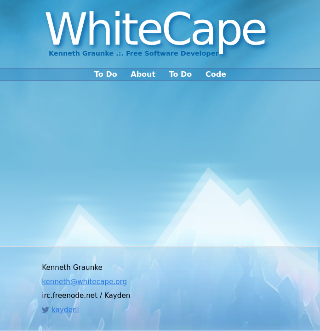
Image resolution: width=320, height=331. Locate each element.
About (143, 74)
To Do (105, 74)
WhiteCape (155, 29)
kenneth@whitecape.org (84, 282)
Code (216, 74)
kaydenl (65, 310)
